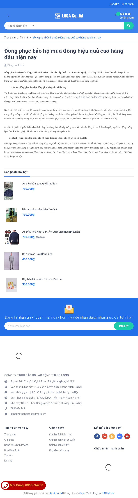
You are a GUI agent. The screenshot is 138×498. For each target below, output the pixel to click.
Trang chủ (10, 434)
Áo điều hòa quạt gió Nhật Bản (39, 183)
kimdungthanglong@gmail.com (28, 413)
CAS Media (108, 493)
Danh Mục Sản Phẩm (16, 445)
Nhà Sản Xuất (12, 450)
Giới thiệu (9, 439)
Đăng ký (123, 325)
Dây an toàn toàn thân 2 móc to (40, 209)
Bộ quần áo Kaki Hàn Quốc (37, 254)
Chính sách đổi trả (59, 445)
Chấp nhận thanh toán (109, 448)
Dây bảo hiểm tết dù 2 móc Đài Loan (42, 279)
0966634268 (18, 408)
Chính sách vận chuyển (62, 439)
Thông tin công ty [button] (16, 427)
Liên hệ (8, 460)
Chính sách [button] (57, 427)
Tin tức (8, 455)
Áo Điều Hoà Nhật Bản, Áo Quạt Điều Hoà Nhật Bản (51, 231)
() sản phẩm (127, 15)
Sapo (82, 493)
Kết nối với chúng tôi (108, 427)
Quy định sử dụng (59, 450)
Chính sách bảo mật (60, 434)
